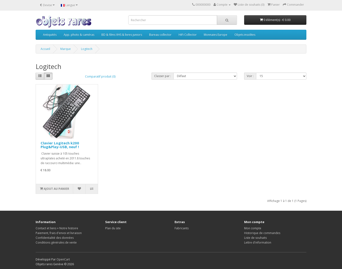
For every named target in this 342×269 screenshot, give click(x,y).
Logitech (86, 49)
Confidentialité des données (55, 238)
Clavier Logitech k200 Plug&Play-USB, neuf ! (60, 145)
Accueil (45, 49)
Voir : (250, 76)
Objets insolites (244, 35)
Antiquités (50, 35)
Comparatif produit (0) (100, 76)
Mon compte (252, 228)
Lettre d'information (257, 242)
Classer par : (162, 76)
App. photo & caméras (79, 35)
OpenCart (63, 259)
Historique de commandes (262, 233)
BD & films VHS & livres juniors (121, 35)
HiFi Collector (188, 35)
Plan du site (113, 228)
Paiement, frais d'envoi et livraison (59, 233)
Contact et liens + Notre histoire (57, 228)
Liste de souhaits (255, 238)
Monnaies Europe (215, 35)
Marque (65, 49)
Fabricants (182, 228)
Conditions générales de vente (56, 242)
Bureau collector (160, 35)
